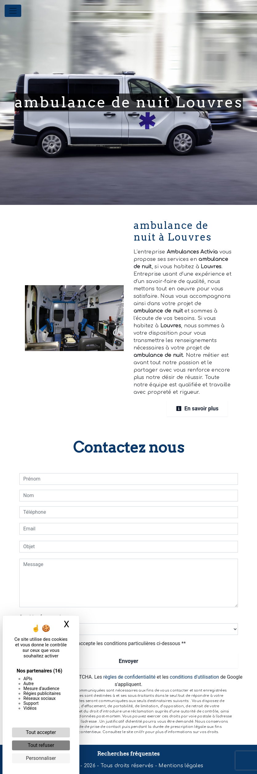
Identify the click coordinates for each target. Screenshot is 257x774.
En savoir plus (196, 408)
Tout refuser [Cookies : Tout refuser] (41, 745)
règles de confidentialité (129, 677)
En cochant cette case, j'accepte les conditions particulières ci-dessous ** (106, 643)
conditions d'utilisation (194, 677)
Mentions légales (180, 765)
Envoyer (128, 660)
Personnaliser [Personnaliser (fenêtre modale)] (41, 758)
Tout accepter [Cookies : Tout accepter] (41, 732)
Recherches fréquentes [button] (128, 753)
